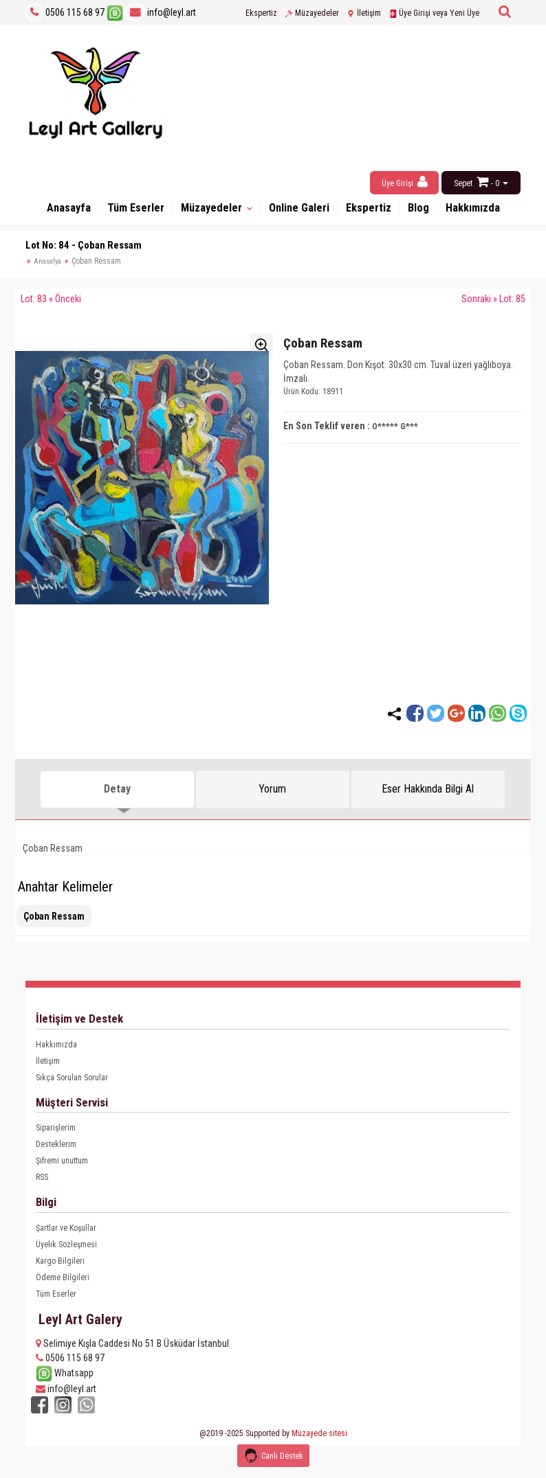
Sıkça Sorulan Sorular (72, 1084)
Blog (447, 211)
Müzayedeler (312, 13)
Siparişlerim (56, 1134)
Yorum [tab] (272, 794)
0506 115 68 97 (75, 12)
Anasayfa (58, 211)
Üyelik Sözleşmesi (66, 1250)
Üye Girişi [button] (405, 181)
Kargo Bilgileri (60, 1267)
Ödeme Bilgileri (62, 1283)
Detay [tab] (117, 794)
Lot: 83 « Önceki (51, 304)
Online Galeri (314, 211)
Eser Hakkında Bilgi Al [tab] (428, 794)
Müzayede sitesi (319, 1437)
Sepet (463, 183)
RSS (42, 1183)
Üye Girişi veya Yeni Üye (434, 13)
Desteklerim (56, 1150)
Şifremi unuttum (62, 1167)
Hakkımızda (56, 1051)
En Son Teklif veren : (326, 432)
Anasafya (47, 267)
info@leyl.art (160, 12)
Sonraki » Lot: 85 (493, 304)
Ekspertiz (261, 13)
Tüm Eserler (133, 211)
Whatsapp (65, 1379)
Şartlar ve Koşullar (66, 1234)
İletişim (364, 13)
